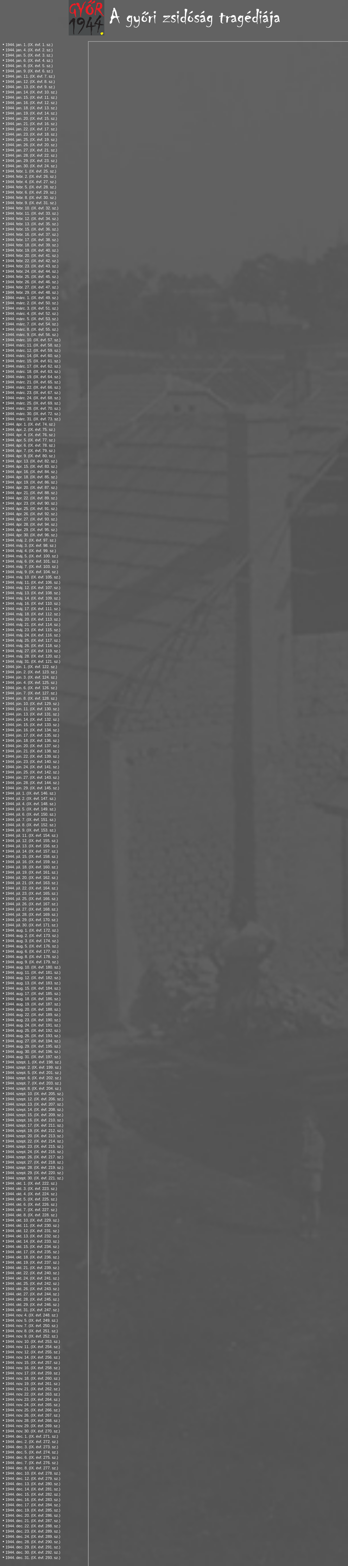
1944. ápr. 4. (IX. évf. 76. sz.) (30, 435)
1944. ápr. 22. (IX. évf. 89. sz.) (31, 498)
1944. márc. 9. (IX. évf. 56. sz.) (31, 334)
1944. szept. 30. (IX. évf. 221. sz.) (34, 1178)
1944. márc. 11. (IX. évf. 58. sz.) (33, 345)
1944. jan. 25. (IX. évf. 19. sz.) (31, 139)
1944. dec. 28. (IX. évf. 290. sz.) (32, 1542)
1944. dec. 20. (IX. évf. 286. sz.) (32, 1515)
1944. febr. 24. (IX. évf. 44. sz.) (31, 271)
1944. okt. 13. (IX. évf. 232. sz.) (32, 1236)
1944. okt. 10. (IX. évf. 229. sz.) (32, 1220)
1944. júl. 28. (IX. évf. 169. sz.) (31, 914)
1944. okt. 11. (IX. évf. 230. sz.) (32, 1225)
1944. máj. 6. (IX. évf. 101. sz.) (31, 561)
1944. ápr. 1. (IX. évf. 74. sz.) (30, 424)
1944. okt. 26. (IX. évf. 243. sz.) (32, 1289)
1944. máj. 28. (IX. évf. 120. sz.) (32, 656)
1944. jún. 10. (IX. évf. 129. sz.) (32, 703)
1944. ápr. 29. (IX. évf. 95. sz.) (31, 530)
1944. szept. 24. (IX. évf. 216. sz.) (34, 1152)
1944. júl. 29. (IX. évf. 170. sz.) (31, 920)
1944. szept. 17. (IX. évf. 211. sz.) (34, 1125)
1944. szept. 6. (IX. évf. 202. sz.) (33, 1078)
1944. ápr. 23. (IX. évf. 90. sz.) (31, 503)
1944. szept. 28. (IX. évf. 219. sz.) (34, 1167)
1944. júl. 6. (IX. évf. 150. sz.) (30, 814)
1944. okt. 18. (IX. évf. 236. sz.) (32, 1257)
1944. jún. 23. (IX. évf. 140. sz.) (32, 761)
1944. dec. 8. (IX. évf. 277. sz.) (31, 1468)
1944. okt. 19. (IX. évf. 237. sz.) (32, 1262)
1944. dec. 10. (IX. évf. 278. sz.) (32, 1473)
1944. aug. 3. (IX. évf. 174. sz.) (31, 941)
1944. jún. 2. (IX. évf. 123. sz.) (31, 672)
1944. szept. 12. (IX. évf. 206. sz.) (34, 1099)
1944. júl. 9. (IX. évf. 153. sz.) (30, 830)
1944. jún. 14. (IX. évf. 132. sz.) (32, 719)
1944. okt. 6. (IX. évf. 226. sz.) (31, 1204)
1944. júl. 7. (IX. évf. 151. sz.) (30, 819)
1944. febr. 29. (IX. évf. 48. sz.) (31, 292)
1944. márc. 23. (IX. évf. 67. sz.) (33, 392)
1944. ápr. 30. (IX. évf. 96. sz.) (31, 535)
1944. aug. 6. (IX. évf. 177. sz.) (31, 951)
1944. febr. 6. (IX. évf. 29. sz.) (30, 192)
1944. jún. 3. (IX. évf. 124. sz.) (31, 677)
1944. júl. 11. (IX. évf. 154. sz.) (31, 835)
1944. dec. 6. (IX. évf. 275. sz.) (31, 1457)
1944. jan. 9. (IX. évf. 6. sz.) (29, 71)
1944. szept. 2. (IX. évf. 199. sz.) (33, 1067)
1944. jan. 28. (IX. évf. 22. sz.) (31, 155)
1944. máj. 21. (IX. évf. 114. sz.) (32, 624)
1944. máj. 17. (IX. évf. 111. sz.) (32, 609)
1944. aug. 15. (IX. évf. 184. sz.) (33, 988)
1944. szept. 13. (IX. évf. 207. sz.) (34, 1104)
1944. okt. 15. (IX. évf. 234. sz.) (32, 1246)
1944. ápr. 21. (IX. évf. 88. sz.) (31, 493)
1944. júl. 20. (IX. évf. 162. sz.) (31, 877)
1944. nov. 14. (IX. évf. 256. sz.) (32, 1357)
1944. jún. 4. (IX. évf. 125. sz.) (31, 682)
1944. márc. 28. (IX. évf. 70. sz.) (33, 408)
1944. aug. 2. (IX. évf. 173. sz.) (31, 935)
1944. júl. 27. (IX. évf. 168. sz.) (31, 909)
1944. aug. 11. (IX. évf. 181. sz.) (33, 972)
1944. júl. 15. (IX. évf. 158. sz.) (31, 856)
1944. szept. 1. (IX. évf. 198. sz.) (33, 1062)
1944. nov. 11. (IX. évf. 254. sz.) (32, 1347)
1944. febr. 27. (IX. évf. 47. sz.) (31, 287)
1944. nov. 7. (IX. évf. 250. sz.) (31, 1326)
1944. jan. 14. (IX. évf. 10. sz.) (31, 92)
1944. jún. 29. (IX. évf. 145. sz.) (32, 788)
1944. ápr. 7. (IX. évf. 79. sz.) (30, 450)
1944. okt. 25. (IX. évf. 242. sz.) (32, 1283)
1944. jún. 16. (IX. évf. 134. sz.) (32, 730)
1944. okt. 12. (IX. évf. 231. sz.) (32, 1231)
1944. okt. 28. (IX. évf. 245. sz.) (32, 1299)
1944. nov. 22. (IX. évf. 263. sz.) (32, 1394)
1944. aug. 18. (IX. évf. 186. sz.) (33, 999)
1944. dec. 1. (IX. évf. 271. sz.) (31, 1436)
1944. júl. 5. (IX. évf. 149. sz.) (30, 809)
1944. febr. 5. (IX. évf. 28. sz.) (30, 187)
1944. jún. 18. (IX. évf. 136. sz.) (32, 740)
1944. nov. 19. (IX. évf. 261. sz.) (32, 1383)
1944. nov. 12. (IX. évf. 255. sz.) (32, 1352)
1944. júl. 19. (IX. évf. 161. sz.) (31, 872)
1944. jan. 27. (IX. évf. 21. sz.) (31, 150)
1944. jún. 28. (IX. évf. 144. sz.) (32, 783)
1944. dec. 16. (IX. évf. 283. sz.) (32, 1499)
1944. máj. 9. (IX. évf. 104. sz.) (31, 572)
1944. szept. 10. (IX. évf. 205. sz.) (34, 1094)
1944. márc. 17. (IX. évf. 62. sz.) (33, 366)
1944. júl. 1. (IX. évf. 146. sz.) (30, 793)
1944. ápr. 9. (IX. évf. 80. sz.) (30, 456)
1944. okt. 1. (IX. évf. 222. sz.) (31, 1183)
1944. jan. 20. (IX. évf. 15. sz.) (31, 118)
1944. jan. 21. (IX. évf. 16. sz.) (31, 124)
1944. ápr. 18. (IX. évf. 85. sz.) (31, 477)
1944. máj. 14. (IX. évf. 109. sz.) (32, 598)
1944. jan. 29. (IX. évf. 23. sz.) (31, 160)
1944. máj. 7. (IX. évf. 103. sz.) (31, 566)
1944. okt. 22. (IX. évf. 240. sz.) (32, 1273)
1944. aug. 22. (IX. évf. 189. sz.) (33, 1014)
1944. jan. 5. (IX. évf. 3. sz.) (29, 55)
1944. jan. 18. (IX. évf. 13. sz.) (31, 108)
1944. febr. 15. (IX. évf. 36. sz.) (31, 229)
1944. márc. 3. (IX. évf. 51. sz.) (31, 308)
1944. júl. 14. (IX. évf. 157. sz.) (31, 851)
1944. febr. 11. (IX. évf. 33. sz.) (31, 213)
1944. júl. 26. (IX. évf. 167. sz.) (31, 904)
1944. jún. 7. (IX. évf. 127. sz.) (31, 693)
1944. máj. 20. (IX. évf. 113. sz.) (32, 619)
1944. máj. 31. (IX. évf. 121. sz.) (32, 661)
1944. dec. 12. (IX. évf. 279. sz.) (32, 1478)
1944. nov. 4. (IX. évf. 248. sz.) (31, 1315)
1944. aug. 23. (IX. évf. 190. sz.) (33, 1020)
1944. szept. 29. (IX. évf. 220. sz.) (34, 1173)
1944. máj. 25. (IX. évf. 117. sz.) (32, 640)
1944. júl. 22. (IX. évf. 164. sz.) (31, 888)
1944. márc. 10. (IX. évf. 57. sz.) (33, 340)
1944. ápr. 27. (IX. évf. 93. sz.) (31, 519)
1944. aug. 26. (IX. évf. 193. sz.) (33, 1036)
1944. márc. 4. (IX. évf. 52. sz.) (31, 313)
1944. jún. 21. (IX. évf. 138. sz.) (32, 751)
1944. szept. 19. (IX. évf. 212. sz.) (34, 1130)
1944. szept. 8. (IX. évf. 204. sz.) (33, 1088)
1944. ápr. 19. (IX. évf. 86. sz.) (31, 482)
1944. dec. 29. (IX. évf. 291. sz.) (32, 1547)
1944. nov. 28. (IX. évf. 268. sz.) (32, 1420)
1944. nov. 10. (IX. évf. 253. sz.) (32, 1341)
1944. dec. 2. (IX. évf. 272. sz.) (31, 1441)
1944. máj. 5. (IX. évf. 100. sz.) (31, 556)
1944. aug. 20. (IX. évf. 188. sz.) (33, 1009)
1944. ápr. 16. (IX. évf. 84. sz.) (31, 472)
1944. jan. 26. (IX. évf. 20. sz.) (31, 145)
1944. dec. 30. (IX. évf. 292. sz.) (32, 1552)
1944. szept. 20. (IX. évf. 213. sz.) (34, 1136)
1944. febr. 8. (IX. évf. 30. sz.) (30, 197)
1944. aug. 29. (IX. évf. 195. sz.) (33, 1046)
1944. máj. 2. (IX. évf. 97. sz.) (30, 540)
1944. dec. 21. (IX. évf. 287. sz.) (32, 1521)
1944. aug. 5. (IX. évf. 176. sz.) (31, 946)
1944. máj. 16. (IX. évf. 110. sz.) (32, 603)
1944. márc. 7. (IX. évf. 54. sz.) (31, 324)
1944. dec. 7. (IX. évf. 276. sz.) (31, 1463)
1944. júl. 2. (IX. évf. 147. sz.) (30, 798)
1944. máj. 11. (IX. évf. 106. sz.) (32, 582)
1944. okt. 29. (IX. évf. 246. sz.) (32, 1304)
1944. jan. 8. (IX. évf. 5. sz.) (29, 66)
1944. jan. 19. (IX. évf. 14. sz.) (31, 113)
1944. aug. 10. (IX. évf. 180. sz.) (33, 967)
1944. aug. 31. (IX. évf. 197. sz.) (33, 1057)
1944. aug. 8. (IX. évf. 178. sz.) (31, 957)
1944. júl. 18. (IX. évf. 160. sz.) (31, 867)
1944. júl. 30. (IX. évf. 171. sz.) (31, 925)
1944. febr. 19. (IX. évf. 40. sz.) (31, 250)
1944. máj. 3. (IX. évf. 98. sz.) (30, 545)
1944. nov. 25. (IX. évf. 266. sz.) (32, 1410)
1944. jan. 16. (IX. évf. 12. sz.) (31, 103)
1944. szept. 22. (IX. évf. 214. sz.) (34, 1141)
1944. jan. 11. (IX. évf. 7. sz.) (30, 76)
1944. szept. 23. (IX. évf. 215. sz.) (34, 1146)
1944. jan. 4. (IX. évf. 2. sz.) (29, 50)
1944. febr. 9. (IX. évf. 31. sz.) (30, 203)
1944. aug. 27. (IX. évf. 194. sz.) (33, 1041)
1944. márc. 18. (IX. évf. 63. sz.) (33, 371)
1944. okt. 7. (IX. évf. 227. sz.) (31, 1210)
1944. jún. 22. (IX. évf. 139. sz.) (32, 756)
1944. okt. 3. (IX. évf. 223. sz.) (31, 1188)
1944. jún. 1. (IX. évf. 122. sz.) (31, 667)
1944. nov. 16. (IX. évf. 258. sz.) (32, 1368)
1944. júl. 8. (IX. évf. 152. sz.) (30, 825)
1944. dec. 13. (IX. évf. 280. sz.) (32, 1484)
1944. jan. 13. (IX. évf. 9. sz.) (30, 87)
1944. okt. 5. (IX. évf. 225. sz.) (31, 1199)
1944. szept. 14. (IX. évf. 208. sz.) (34, 1109)
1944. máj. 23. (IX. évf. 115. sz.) (32, 630)
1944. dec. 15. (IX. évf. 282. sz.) (32, 1494)
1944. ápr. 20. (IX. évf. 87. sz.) (31, 487)
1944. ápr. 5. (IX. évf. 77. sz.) (30, 440)
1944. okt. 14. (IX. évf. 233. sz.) (32, 1241)
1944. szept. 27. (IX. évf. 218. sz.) (34, 1162)
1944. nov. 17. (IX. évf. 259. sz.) (32, 1373)
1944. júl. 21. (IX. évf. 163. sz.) (31, 883)
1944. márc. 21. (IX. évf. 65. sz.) (33, 382)
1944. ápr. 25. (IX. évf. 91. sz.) (31, 508)
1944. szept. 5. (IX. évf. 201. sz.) (33, 1072)
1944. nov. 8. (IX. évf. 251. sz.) (31, 1331)
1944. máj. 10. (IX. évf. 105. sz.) (32, 577)
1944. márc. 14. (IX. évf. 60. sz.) (33, 356)
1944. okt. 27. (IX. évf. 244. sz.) (32, 1294)
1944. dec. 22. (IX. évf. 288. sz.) (32, 1526)
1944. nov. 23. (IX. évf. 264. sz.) (32, 1399)
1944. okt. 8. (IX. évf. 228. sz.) (31, 1215)
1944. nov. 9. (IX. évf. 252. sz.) (31, 1336)
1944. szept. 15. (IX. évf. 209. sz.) (34, 1115)
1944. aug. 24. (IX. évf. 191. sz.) (33, 1025)
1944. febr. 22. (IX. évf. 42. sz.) (31, 261)
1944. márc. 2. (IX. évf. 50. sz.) (31, 303)
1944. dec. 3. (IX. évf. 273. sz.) (31, 1447)
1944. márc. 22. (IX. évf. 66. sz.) (33, 387)
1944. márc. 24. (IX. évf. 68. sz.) (33, 398)
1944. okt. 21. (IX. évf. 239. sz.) (32, 1268)
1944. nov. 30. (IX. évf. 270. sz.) (32, 1431)
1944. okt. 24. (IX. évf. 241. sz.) (32, 1278)
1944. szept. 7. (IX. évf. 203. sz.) (33, 1083)
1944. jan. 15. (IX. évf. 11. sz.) (31, 97)
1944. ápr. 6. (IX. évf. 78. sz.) (30, 445)
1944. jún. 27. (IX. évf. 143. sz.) (32, 777)
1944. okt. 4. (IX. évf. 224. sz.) (31, 1194)
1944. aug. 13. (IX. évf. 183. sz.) (33, 983)
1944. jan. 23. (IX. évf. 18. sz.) (31, 134)
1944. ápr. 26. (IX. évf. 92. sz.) (31, 514)
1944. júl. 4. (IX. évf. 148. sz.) (30, 804)
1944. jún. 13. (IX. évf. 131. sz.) (32, 714)
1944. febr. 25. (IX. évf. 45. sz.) (31, 276)
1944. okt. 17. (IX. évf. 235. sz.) (32, 1252)
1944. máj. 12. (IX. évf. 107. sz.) (32, 587)
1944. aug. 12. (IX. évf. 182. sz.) (33, 978)
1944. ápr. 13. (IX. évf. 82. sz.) (31, 461)
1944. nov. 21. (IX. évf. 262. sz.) (32, 1389)
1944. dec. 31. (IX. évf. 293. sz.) (32, 1557)
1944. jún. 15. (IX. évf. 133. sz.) (32, 725)
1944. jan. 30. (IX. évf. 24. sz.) (31, 166)
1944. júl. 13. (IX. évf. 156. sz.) (31, 846)
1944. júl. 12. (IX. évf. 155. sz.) (31, 841)
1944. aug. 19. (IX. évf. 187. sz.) (33, 1004)
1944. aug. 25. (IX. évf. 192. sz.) (33, 1030)
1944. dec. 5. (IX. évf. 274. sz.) (31, 1452)
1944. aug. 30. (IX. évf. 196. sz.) (33, 1051)
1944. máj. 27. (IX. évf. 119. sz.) (32, 651)
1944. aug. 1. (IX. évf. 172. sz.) (31, 930)
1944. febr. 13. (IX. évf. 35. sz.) (31, 224)
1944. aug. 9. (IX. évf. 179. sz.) (31, 962)
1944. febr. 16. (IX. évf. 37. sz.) (31, 234)
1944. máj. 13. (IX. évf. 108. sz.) (32, 593)
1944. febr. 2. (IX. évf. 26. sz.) (30, 176)
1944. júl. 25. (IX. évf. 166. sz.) (31, 899)
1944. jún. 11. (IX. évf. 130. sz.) (32, 709)
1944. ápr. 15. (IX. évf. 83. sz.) (31, 466)
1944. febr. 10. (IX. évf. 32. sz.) (31, 208)
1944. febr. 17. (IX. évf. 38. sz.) (31, 240)
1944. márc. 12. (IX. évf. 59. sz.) (33, 350)
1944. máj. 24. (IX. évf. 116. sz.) (32, 635)
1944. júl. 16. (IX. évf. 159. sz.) (31, 862)
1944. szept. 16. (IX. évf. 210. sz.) (34, 1120)
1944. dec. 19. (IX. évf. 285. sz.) (32, 1510)
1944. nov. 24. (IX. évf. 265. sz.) (32, 1405)
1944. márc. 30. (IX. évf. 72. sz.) (33, 414)
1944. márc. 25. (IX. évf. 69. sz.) (33, 403)
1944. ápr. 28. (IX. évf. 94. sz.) (31, 524)
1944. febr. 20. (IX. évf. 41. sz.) (31, 255)
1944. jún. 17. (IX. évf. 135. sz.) (32, 735)
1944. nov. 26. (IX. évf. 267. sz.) (32, 1415)
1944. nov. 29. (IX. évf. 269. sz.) (32, 1426)
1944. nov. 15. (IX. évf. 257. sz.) (32, 1362)
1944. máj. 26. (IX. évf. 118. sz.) (32, 645)
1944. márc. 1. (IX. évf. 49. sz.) (31, 298)
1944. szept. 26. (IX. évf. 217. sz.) (34, 1157)
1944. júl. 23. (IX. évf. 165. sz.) (31, 893)
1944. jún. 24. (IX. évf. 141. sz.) (32, 767)
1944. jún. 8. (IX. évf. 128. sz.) (31, 698)
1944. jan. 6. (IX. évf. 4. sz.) (29, 60)
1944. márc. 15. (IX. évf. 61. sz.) (33, 361)
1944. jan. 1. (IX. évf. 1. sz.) (29, 45)
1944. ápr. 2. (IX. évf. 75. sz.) (30, 429)
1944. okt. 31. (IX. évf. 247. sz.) (32, 1310)
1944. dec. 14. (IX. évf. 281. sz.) (32, 1489)
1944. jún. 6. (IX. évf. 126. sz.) (31, 688)
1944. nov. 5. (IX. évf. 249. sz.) (31, 1320)
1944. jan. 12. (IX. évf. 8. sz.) (30, 81)
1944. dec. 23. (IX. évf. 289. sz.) (32, 1531)
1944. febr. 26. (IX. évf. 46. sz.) (31, 282)
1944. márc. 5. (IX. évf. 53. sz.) (31, 319)
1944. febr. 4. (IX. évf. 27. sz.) (30, 182)
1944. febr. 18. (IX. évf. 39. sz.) (31, 245)
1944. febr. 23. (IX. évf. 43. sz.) (31, 266)
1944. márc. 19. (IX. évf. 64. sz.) (33, 377)
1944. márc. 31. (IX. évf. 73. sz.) (33, 419)
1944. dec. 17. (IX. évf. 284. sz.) (32, 1505)
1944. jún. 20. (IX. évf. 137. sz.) (32, 746)
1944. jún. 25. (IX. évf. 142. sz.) (32, 772)
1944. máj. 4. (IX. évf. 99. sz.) (30, 551)
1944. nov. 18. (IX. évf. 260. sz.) (32, 1378)
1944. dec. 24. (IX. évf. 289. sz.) (32, 1536)
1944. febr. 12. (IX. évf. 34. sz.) (31, 218)
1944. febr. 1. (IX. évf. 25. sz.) (30, 171)
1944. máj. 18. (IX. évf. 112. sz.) (32, 614)
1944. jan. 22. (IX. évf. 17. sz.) (31, 129)
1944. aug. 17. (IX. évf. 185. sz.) (33, 993)
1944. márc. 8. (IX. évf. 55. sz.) (31, 329)
